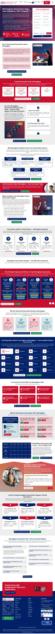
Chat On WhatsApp (36, 179)
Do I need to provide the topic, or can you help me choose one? (39, 564)
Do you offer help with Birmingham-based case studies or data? (12, 563)
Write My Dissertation (19, 375)
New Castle (30, 609)
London (29, 601)
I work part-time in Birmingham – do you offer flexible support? (38, 556)
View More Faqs (27, 577)
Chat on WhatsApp (16, 222)
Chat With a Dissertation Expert (34, 375)
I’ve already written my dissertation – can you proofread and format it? (12, 567)
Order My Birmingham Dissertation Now (16, 218)
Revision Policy (18, 616)
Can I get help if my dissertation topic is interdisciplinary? (11, 572)
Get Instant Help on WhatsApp (34, 140)
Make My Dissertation (46, 458)
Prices (35, 1)
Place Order (7, 435)
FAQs (42, 1)
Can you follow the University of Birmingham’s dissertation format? (12, 547)
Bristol (29, 614)
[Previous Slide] (50, 303)
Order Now (47, 2)
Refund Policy (18, 618)
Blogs (39, 1)
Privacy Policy (18, 614)
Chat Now (35, 253)
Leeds (29, 604)
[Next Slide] (53, 303)
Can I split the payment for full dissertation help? (39, 560)
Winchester (30, 616)
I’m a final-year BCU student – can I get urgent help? (13, 558)
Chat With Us (36, 98)
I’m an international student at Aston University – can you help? (40, 551)
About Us (16, 2)
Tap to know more (28, 488)
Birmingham (30, 603)
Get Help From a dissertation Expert (11, 191)
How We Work (18, 609)
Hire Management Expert (7, 303)
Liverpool (30, 606)
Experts (25, 1)
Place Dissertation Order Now (23, 253)
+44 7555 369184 (46, 607)
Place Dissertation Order (19, 140)
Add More (49, 33)
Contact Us (17, 603)
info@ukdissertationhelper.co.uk (47, 605)
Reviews (30, 2)
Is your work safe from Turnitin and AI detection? (39, 546)
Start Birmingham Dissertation (22, 406)
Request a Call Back (10, 593)
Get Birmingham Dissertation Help (23, 98)
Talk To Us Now (25, 191)
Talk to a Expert (16, 74)
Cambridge (30, 611)
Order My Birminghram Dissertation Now (16, 71)
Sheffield (29, 613)
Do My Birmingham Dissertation (22, 532)
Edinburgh (30, 608)
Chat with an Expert (36, 333)
